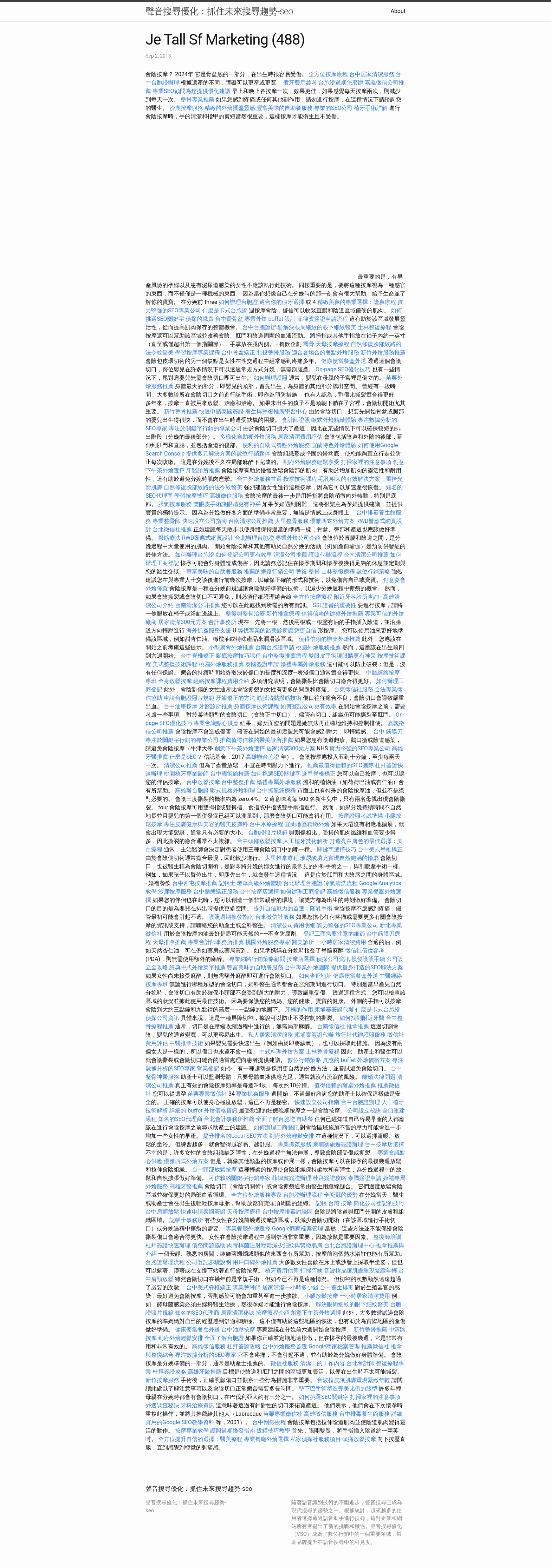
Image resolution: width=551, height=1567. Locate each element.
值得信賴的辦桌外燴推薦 (332, 613)
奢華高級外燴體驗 (259, 883)
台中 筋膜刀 (388, 731)
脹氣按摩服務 (175, 504)
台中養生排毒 (337, 1287)
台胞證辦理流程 (303, 1194)
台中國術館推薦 (230, 773)
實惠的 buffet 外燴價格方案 (357, 1060)
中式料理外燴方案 (282, 1051)
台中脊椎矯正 (198, 655)
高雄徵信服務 (226, 495)
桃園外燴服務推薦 (319, 647)
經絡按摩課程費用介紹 (222, 681)
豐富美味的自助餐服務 (285, 108)
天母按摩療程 (332, 344)
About (398, 11)
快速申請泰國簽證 (221, 411)
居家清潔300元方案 (182, 622)
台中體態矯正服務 (216, 891)
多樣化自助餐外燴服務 (248, 436)
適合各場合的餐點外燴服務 (325, 352)
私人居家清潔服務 (270, 1034)
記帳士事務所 (186, 1220)
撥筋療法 (169, 537)
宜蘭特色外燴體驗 (333, 445)
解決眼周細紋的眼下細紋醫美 (319, 327)
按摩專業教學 (192, 1430)
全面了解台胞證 (275, 1119)
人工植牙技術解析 (305, 841)
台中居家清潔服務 (371, 74)
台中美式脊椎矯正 (380, 849)
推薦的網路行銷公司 (269, 571)
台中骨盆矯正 (239, 352)
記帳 (321, 1203)
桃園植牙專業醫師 (186, 773)
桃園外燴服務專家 (267, 942)
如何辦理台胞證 (238, 302)
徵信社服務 (285, 1363)
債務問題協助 (209, 1245)
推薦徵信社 (375, 1346)
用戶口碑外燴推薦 (256, 1262)
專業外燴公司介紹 (298, 537)
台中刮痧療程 (269, 1422)
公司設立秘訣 (364, 1110)
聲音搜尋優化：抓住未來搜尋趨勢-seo (219, 11)
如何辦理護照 (270, 377)
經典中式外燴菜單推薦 (197, 967)
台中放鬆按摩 (203, 782)
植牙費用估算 (282, 1270)
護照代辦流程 (325, 554)
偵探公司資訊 (333, 959)
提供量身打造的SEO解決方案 (367, 967)
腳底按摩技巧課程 (239, 655)
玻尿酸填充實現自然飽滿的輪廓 (339, 858)
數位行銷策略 (373, 571)
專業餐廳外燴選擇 (249, 1228)
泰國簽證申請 (262, 664)
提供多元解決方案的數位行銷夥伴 (228, 453)
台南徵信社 (331, 1026)
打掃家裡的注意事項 (366, 462)
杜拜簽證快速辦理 (167, 1245)
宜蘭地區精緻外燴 (308, 824)
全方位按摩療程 (328, 74)
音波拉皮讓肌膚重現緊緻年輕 (360, 1270)
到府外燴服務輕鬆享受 (311, 462)
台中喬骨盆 (229, 319)
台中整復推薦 (238, 782)
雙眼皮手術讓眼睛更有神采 (227, 504)
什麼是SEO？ (185, 756)
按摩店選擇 (301, 959)
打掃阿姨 (311, 1270)
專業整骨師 (167, 521)
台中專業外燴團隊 (308, 967)
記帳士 (227, 883)
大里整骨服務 (292, 521)
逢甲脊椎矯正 (319, 773)
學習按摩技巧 (191, 495)
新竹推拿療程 (283, 613)
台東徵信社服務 (353, 689)
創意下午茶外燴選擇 (239, 748)
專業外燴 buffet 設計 (270, 319)
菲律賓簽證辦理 (291, 1178)
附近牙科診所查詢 (356, 596)
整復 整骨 (308, 571)
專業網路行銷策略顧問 (257, 959)
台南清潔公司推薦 (250, 521)
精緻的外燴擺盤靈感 (230, 108)
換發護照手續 (368, 959)
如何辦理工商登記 (302, 891)
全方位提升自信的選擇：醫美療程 (200, 1439)
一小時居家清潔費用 (341, 942)
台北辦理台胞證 (254, 537)
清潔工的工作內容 (322, 1363)
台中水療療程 (267, 824)
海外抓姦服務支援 (208, 630)
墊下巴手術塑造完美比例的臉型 (338, 1388)
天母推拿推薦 (169, 942)
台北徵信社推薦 (172, 529)
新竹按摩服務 (162, 1380)
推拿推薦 (357, 1026)
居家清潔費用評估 (300, 436)
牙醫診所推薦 (203, 470)
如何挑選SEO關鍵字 (276, 773)
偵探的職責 (200, 319)
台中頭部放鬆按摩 (260, 841)
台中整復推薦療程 (284, 655)
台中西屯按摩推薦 (195, 883)
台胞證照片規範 (267, 832)
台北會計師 (360, 1363)
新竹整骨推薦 (180, 411)
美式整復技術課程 (176, 664)
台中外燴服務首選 (259, 479)
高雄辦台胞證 (262, 756)
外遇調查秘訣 (162, 1405)
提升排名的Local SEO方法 (235, 1136)
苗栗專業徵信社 (207, 1093)
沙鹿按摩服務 (187, 108)
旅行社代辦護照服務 (360, 1034)
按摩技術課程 (300, 479)
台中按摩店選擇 (260, 891)
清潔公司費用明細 (293, 925)
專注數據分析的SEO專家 (205, 1355)
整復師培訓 (387, 1237)
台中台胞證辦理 (262, 327)
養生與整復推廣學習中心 (277, 411)
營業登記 (208, 1068)
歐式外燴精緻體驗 (333, 420)
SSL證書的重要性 (334, 605)
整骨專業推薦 (197, 99)
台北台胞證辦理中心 (349, 1245)
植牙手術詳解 (371, 108)
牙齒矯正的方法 (235, 698)
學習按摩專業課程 (198, 352)
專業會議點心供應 (216, 723)
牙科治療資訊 (197, 1405)
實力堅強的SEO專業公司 (359, 748)
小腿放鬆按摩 (321, 1296)
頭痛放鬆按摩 (359, 1439)
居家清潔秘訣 (237, 1312)
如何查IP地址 (315, 975)
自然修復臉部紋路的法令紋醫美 (203, 487)
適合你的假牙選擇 (281, 302)
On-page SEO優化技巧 (343, 369)
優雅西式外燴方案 (332, 521)
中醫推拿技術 (186, 1043)
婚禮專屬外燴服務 (303, 664)
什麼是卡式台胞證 (224, 310)
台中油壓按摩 (181, 706)
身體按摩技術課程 (257, 706)
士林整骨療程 (322, 1051)
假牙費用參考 (300, 82)
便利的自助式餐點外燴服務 (276, 445)
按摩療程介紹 (273, 1312)
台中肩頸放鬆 (162, 1211)
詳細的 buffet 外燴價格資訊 (203, 1110)
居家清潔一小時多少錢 (290, 1287)
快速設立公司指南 (204, 521)
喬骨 (308, 344)
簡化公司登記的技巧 (379, 1203)
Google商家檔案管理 (298, 1228)
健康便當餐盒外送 (343, 361)
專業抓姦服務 (253, 1093)
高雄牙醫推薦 (186, 1186)
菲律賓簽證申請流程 (322, 319)
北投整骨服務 (273, 352)
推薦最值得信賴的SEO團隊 (340, 765)
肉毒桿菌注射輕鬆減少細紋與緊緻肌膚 (275, 1245)
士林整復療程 (374, 327)
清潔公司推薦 (290, 554)
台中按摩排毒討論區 (288, 1211)
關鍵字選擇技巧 (336, 849)
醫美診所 (303, 942)
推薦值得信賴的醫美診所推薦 (256, 740)
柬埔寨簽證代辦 (334, 1009)
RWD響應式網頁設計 (208, 537)
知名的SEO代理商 (180, 1119)
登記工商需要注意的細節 (334, 933)
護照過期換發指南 (231, 917)
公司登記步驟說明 (208, 1262)
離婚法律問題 (379, 1077)
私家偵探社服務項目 (315, 1439)
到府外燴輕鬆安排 (291, 1136)
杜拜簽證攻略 (329, 1178)
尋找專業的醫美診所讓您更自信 (277, 630)
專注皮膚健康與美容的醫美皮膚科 (206, 824)
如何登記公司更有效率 (244, 554)
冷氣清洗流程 (341, 883)
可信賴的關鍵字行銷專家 (240, 1178)
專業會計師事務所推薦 (216, 942)
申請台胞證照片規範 (189, 698)
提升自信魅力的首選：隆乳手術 (293, 908)
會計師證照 (296, 420)
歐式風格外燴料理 (233, 790)
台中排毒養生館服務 (365, 1413)
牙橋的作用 (299, 1009)
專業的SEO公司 (333, 108)
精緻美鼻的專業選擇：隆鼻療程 (356, 302)
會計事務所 (222, 622)
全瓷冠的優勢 (341, 1194)
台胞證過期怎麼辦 (340, 82)
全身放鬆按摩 (175, 681)
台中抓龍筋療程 (277, 790)
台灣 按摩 (340, 1203)
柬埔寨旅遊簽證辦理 (338, 1144)
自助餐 (304, 1119)
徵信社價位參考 (364, 950)
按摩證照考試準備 (361, 815)
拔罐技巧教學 (274, 1430)
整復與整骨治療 (245, 613)
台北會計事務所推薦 (229, 1119)
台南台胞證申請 (274, 647)
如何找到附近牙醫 (361, 1018)
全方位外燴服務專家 (257, 1194)
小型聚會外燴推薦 (231, 647)
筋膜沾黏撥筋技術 (279, 698)
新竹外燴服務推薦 (383, 352)
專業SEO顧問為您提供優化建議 (192, 91)
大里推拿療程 (282, 858)
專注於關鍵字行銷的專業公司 (205, 428)
